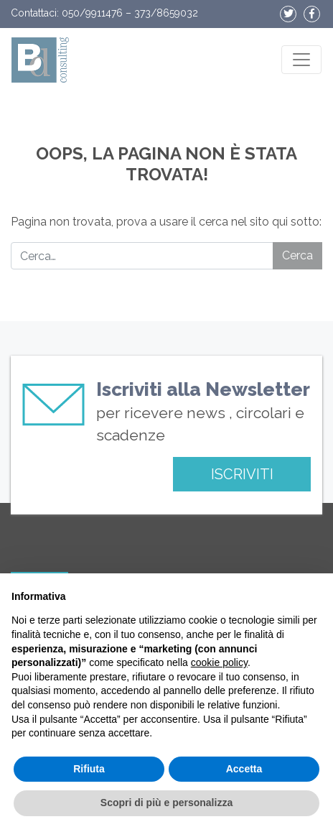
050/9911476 (92, 13)
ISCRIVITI (242, 474)
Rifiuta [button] (89, 769)
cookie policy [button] (219, 662)
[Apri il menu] (301, 59)
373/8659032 (166, 13)
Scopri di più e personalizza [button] (166, 802)
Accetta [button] (244, 769)
